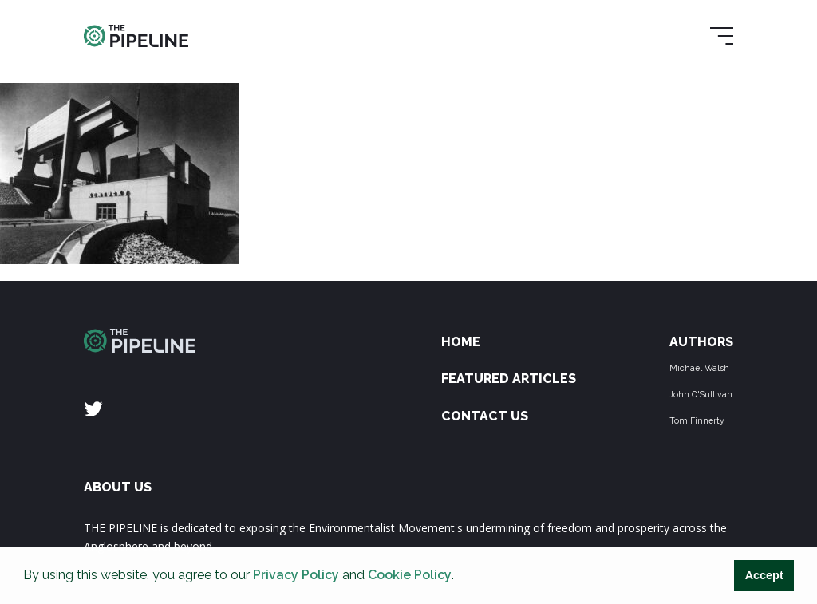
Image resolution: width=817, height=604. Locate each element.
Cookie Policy (410, 574)
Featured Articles (508, 378)
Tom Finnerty (696, 420)
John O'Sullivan (700, 394)
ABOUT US (118, 487)
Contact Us (484, 416)
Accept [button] (764, 575)
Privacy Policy (296, 574)
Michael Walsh (699, 368)
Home (460, 341)
